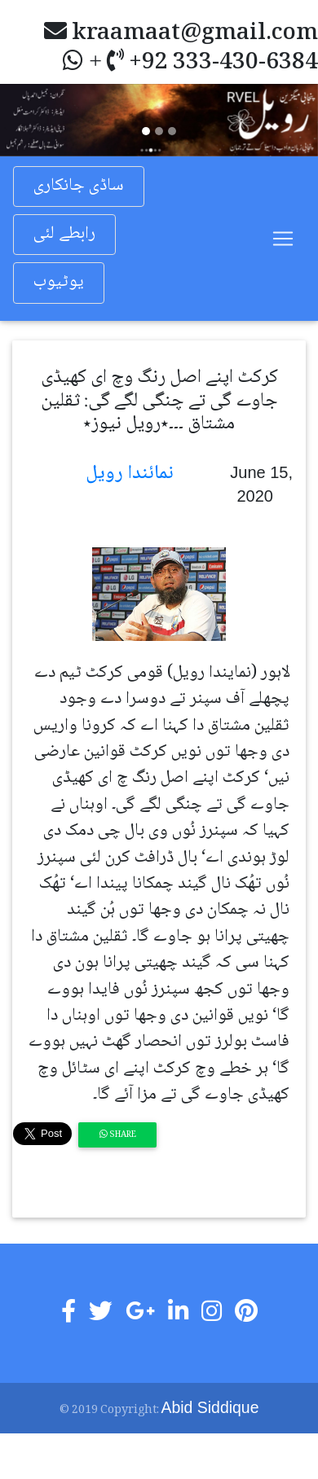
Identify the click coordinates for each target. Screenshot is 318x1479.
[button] (24, 120)
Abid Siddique (210, 1407)
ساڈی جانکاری (78, 186)
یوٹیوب (58, 282)
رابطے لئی (64, 234)
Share (117, 1135)
